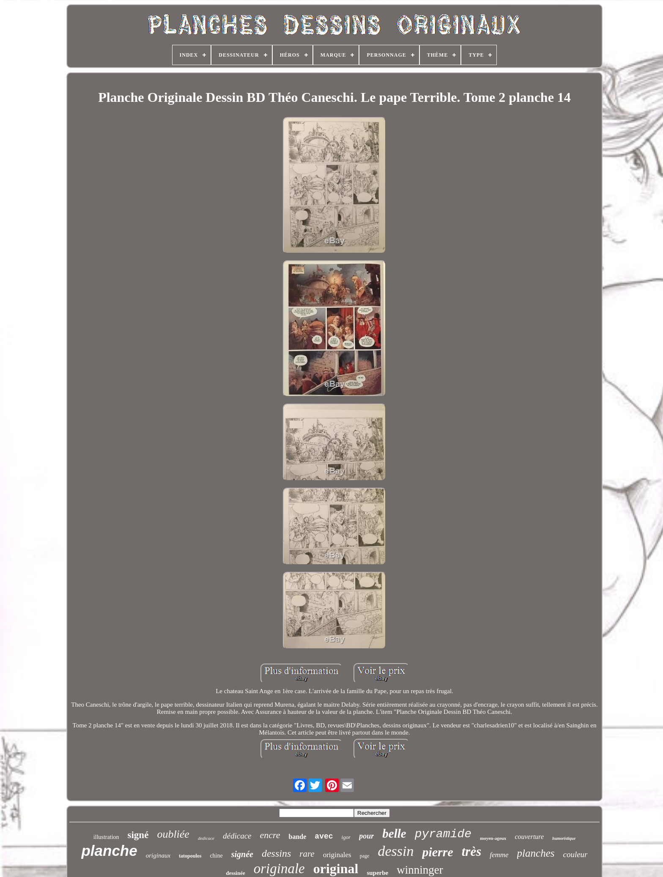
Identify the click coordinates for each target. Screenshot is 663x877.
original (336, 868)
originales (337, 855)
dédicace (237, 835)
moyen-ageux (493, 838)
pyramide (443, 834)
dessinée (235, 873)
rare (306, 854)
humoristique (563, 838)
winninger (420, 869)
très (472, 851)
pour (366, 836)
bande (298, 836)
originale (279, 868)
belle (394, 833)
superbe (377, 872)
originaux (158, 855)
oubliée (173, 834)
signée (242, 854)
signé (138, 835)
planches (536, 853)
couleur (575, 854)
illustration (106, 837)
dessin (396, 851)
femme (499, 855)
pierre (437, 852)
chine (216, 855)
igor (346, 837)
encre (270, 835)
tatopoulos (190, 856)
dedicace (206, 838)
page (365, 856)
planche (109, 850)
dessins (276, 853)
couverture (529, 836)
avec (324, 836)
